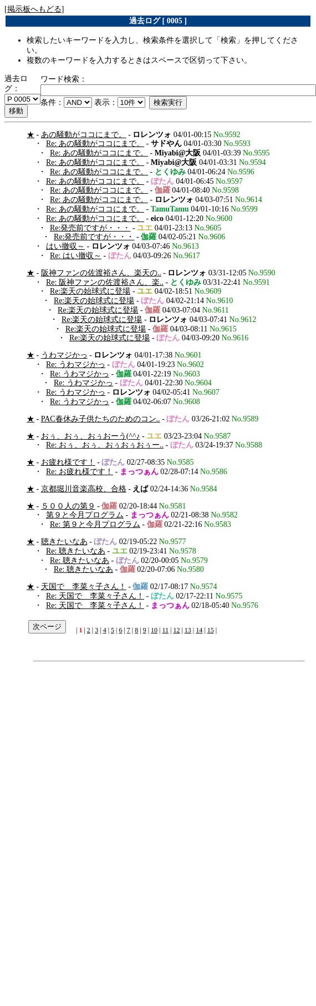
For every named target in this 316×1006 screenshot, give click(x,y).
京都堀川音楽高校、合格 (83, 489)
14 (199, 630)
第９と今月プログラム (85, 515)
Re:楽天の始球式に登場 (90, 291)
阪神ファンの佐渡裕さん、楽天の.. (101, 273)
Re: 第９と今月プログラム (95, 524)
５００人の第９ (68, 506)
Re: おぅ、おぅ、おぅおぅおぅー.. (105, 445)
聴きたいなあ (64, 541)
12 (176, 630)
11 (165, 630)
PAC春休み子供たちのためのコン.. (100, 419)
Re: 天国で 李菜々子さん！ (95, 596)
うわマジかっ (64, 355)
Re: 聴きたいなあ (75, 551)
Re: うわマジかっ (75, 364)
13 (188, 630)
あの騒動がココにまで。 (83, 134)
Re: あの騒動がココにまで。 (95, 143)
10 (154, 630)
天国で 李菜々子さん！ (83, 586)
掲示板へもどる (34, 9)
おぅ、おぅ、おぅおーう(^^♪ (90, 436)
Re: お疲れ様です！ (79, 471)
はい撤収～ (65, 246)
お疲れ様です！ (68, 462)
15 (210, 630)
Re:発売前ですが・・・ (90, 228)
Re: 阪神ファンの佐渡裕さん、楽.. (105, 282)
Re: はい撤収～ (75, 255)
